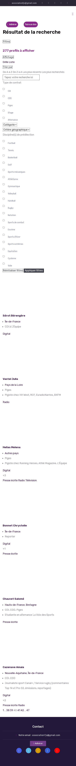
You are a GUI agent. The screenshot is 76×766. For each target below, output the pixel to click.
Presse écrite (10, 480)
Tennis (11, 150)
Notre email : (39, 735)
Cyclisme (12, 258)
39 (11, 710)
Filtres (6, 41)
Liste (12, 62)
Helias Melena (11, 447)
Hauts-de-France (15, 604)
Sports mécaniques (16, 172)
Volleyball (12, 193)
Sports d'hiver (14, 237)
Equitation (12, 251)
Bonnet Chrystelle (15, 525)
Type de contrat (12, 82)
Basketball (12, 157)
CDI (9, 91)
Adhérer (12, 24)
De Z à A (17, 72)
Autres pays (11, 453)
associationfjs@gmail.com (24, 3)
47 (27, 710)
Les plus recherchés (53, 72)
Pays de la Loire (14, 384)
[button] (38, 743)
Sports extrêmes (15, 244)
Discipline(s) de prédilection (18, 134)
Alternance (13, 120)
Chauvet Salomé (13, 598)
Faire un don (30, 24)
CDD (10, 98)
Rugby (11, 208)
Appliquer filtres (34, 270)
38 (8, 710)
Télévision (31, 480)
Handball (11, 201)
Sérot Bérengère (14, 315)
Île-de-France (12, 321)
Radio (6, 402)
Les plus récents (32, 72)
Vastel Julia (10, 379)
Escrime (11, 229)
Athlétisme (13, 179)
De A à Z (7, 72)
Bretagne (31, 604)
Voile (10, 266)
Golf (10, 165)
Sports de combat (16, 222)
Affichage (8, 57)
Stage (10, 113)
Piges (10, 105)
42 (22, 710)
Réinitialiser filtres (13, 270)
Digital (6, 333)
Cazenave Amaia (13, 667)
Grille (5, 62)
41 (18, 710)
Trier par (7, 67)
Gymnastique (14, 186)
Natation (12, 215)
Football (11, 143)
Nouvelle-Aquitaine (16, 673)
